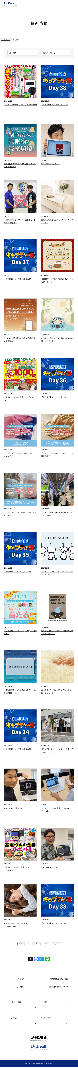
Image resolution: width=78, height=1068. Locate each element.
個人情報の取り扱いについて (58, 987)
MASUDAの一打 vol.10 (13, 808)
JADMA (39, 1039)
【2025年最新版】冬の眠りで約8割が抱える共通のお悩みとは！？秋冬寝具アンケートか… (20, 341)
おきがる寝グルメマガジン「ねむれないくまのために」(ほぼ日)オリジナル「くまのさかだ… (57, 634)
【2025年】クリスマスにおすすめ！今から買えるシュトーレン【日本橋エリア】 (57, 282)
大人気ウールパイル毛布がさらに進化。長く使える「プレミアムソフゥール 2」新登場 (57, 693)
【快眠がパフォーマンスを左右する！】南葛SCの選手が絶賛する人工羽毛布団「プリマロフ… (20, 223)
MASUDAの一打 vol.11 (50, 164)
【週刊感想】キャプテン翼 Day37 (18, 279)
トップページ (5, 40)
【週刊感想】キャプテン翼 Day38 (55, 104)
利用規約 (19, 987)
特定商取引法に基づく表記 (58, 979)
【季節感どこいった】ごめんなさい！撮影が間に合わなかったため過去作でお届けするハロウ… (20, 693)
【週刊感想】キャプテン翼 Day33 (55, 923)
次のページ (57, 944)
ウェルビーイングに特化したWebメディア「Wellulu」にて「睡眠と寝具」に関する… (57, 811)
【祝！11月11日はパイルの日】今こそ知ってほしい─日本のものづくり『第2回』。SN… (57, 574)
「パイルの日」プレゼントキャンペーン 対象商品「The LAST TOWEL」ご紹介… (20, 456)
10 (46, 944)
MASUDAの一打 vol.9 (50, 867)
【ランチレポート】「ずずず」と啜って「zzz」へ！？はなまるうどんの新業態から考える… (57, 752)
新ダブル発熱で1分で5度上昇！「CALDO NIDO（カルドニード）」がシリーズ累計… (20, 926)
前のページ (20, 944)
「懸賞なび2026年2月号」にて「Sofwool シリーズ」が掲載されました (20, 107)
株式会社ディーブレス (11, 4)
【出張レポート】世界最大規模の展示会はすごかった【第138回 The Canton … (57, 515)
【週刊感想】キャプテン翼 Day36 (55, 397)
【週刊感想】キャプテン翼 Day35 (18, 571)
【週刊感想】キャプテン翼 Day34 (18, 749)
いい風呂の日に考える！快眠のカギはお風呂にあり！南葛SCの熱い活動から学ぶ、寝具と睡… (57, 341)
